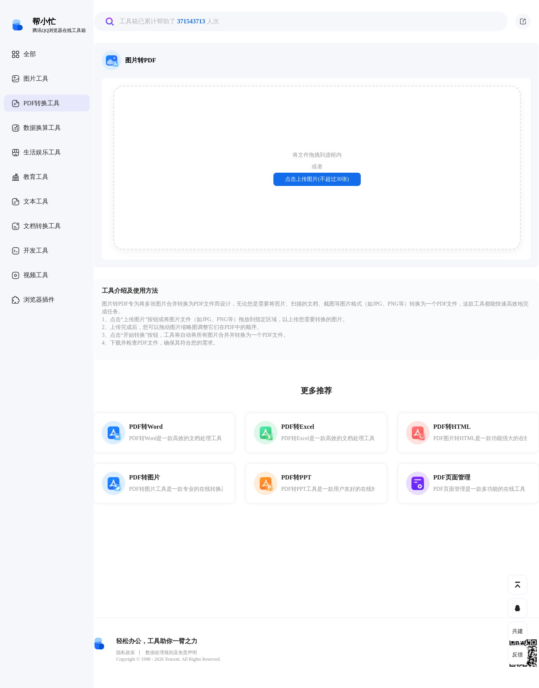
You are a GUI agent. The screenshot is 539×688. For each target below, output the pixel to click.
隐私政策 (125, 652)
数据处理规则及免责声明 (171, 652)
